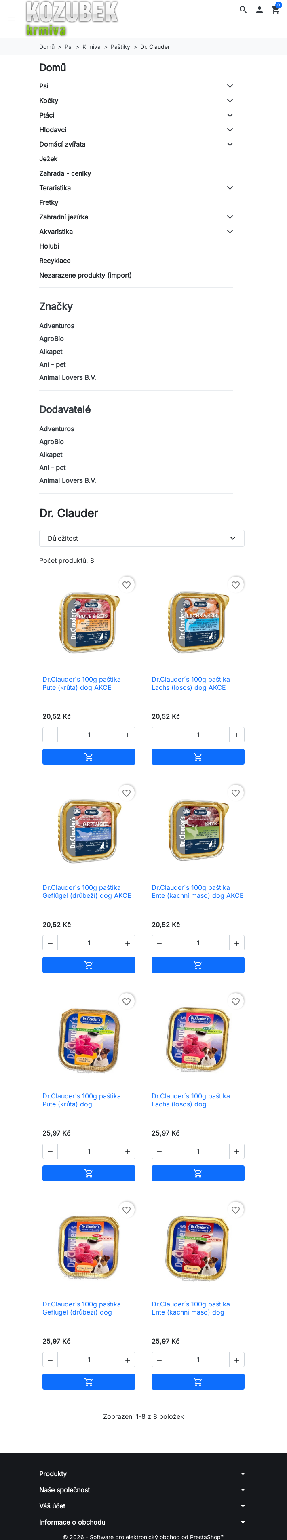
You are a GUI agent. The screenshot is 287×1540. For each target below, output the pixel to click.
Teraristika (55, 188)
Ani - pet (52, 364)
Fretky (48, 202)
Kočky (48, 101)
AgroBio (51, 339)
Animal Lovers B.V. (67, 377)
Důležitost (143, 538)
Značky (55, 306)
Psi (43, 86)
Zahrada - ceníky (65, 173)
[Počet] (88, 734)
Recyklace (54, 261)
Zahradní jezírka (63, 217)
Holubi (49, 246)
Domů (52, 68)
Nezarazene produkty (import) (85, 275)
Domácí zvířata (62, 144)
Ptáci (46, 115)
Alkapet (50, 352)
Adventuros (56, 326)
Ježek (48, 159)
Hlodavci (52, 130)
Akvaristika (56, 232)
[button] (243, 9)
